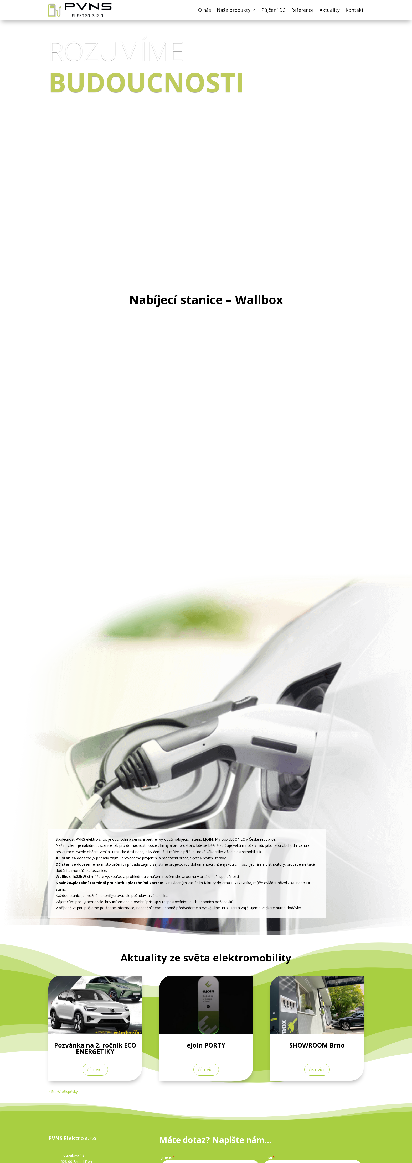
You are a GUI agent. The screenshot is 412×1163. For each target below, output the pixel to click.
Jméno (167, 1157)
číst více (95, 1069)
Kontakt (355, 10)
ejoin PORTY (206, 1045)
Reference (302, 10)
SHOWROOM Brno (317, 1045)
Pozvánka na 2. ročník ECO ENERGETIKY (95, 1048)
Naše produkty (233, 10)
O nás (204, 10)
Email (269, 1157)
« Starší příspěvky (63, 1091)
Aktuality (330, 10)
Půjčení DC (273, 10)
